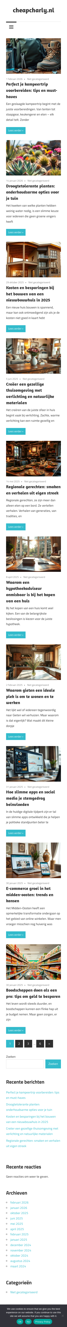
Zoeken (11, 1056)
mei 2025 (16, 1223)
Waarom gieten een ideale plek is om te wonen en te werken (30, 696)
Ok (19, 1321)
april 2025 (17, 1229)
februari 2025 (19, 1234)
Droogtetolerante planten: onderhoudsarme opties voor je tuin (32, 192)
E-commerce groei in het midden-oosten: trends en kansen (29, 894)
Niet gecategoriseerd (38, 79)
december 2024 (20, 1245)
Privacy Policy (42, 1321)
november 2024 (20, 1250)
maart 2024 (18, 1266)
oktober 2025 (19, 1213)
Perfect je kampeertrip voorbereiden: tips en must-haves (31, 90)
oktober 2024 (19, 1255)
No (28, 1321)
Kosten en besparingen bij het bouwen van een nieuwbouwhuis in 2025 (30, 294)
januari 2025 (18, 1239)
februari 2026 (19, 1202)
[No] (62, 1316)
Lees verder (14, 130)
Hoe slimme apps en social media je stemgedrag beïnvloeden (30, 798)
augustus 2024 (20, 1261)
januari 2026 (18, 1207)
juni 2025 (16, 1218)
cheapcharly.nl (33, 10)
